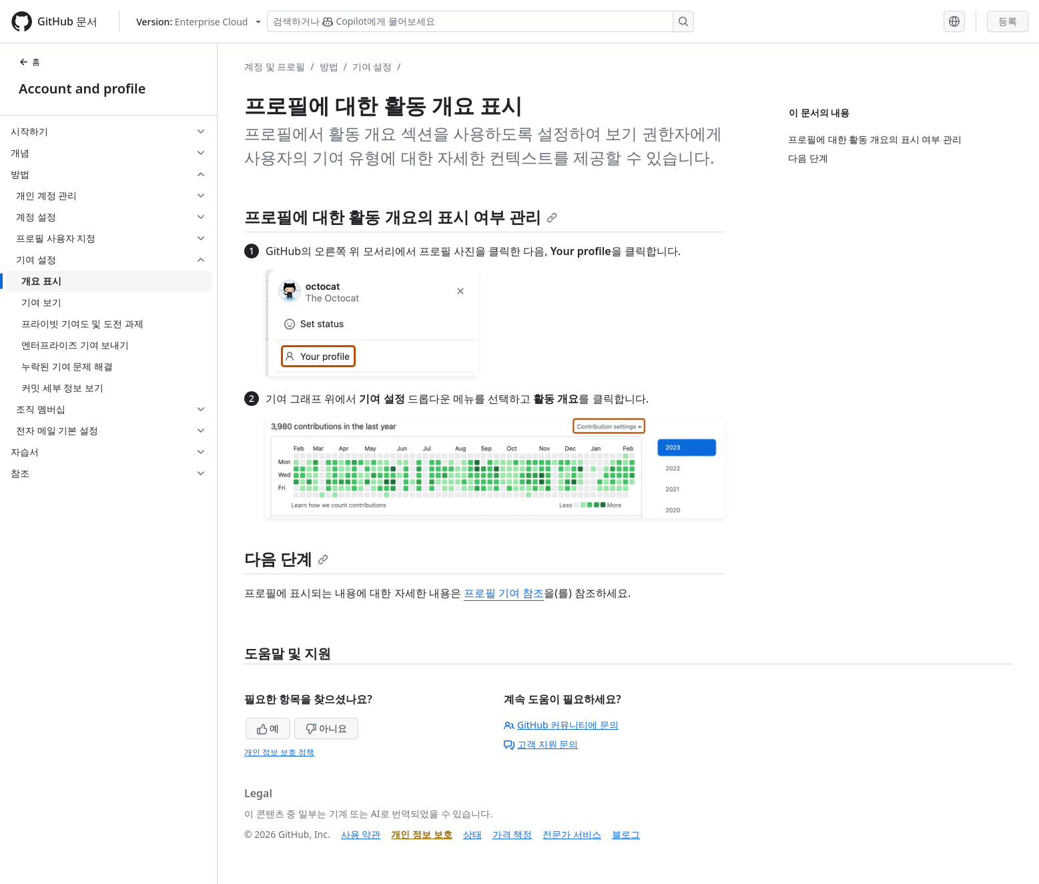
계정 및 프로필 (274, 66)
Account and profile (82, 88)
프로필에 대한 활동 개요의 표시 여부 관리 (400, 217)
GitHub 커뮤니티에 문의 (561, 724)
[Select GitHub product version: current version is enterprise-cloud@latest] (198, 21)
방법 (329, 66)
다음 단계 (286, 558)
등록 (1007, 21)
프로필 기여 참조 (504, 593)
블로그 (626, 834)
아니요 (326, 728)
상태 (472, 834)
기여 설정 (372, 66)
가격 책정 (512, 834)
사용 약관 (361, 834)
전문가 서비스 (572, 834)
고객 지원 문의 (541, 744)
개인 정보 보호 (421, 834)
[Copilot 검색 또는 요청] (480, 21)
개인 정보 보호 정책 (279, 752)
